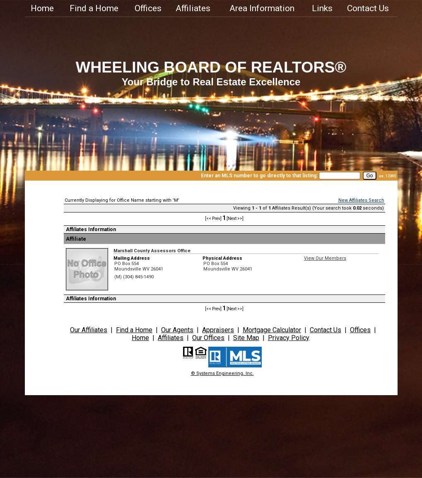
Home (42, 8)
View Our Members (325, 258)
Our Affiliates (88, 330)
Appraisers (218, 330)
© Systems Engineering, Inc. (222, 373)
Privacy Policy (288, 338)
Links (322, 8)
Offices (148, 8)
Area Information (261, 8)
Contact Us (368, 8)
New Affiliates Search (361, 200)
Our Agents (177, 330)
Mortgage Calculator (272, 330)
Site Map (246, 338)
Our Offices (208, 338)
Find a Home (94, 8)
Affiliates (193, 8)
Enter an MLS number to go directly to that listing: (259, 176)
